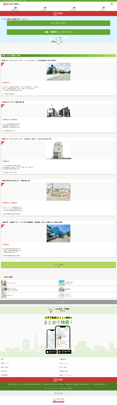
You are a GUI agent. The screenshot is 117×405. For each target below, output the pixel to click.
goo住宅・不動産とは (13, 384)
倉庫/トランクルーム (65, 375)
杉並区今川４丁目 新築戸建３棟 (13, 102)
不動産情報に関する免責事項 (71, 384)
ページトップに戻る (58, 302)
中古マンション (63, 363)
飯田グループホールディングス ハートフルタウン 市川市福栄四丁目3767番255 (29, 60)
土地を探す (4, 371)
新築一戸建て (5, 367)
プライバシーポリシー (49, 388)
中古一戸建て (63, 367)
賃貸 (2, 359)
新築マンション (5, 363)
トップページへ (58, 23)
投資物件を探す (63, 371)
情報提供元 (61, 384)
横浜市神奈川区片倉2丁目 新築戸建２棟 (16, 181)
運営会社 (70, 388)
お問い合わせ (63, 388)
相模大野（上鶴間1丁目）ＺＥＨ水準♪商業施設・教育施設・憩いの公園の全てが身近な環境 (32, 222)
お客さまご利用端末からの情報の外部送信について (31, 384)
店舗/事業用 (4, 375)
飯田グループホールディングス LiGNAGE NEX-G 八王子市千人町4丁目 (26, 139)
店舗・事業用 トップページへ (58, 32)
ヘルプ (57, 388)
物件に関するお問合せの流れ (50, 384)
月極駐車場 (62, 359)
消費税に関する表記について (100, 384)
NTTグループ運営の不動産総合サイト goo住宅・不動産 (14, 0)
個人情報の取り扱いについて (86, 384)
